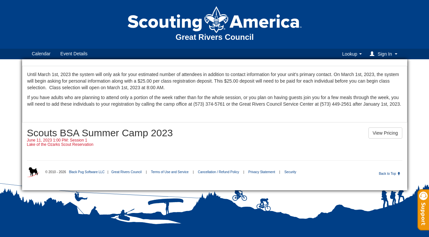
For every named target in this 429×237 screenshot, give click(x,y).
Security (290, 172)
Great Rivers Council (126, 172)
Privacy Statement (261, 172)
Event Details (73, 53)
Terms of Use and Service (170, 172)
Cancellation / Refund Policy (218, 172)
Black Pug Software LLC (86, 172)
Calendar (41, 53)
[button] (384, 54)
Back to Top (389, 173)
